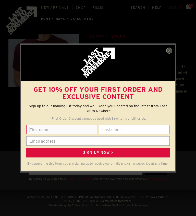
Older (97, 37)
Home (45, 18)
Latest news (81, 18)
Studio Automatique (135, 205)
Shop (81, 7)
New (55, 7)
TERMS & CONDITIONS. (130, 196)
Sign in (176, 7)
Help (157, 7)
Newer (118, 37)
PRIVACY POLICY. (157, 196)
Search (137, 7)
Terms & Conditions (80, 178)
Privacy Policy (157, 178)
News (60, 18)
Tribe (75, 205)
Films (98, 7)
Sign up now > (98, 153)
